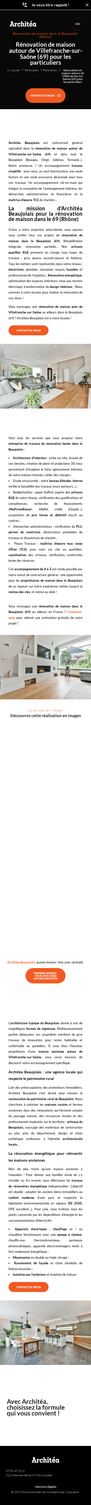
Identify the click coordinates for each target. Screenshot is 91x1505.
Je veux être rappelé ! (45, 5)
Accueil (15, 70)
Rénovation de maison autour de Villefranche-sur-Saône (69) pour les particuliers (73, 76)
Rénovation (50, 70)
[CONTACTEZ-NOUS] (45, 95)
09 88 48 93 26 (15, 1471)
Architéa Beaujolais (21, 962)
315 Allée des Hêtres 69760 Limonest (29, 1475)
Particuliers (32, 70)
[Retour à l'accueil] (23, 24)
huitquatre (72, 1492)
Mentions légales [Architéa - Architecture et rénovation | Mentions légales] (45, 1486)
